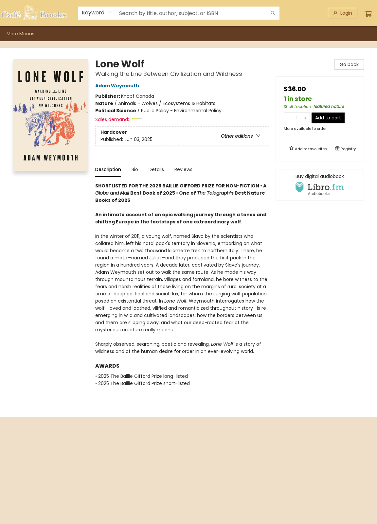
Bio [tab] (135, 169)
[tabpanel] (182, 292)
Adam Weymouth (118, 85)
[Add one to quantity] (305, 117)
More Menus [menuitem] (294, 33)
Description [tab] (108, 169)
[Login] (342, 13)
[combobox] (97, 13)
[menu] (188, 33)
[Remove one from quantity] (288, 117)
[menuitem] (13, 33)
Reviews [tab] (183, 169)
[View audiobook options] (319, 185)
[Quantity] (296, 118)
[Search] (272, 13)
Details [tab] (156, 169)
